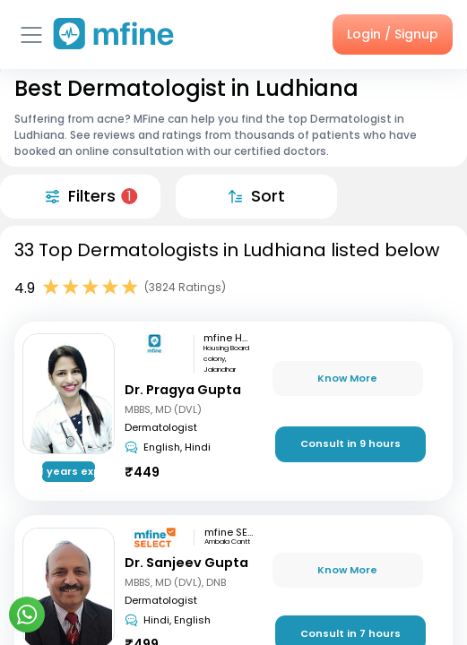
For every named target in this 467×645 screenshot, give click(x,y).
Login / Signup (392, 34)
